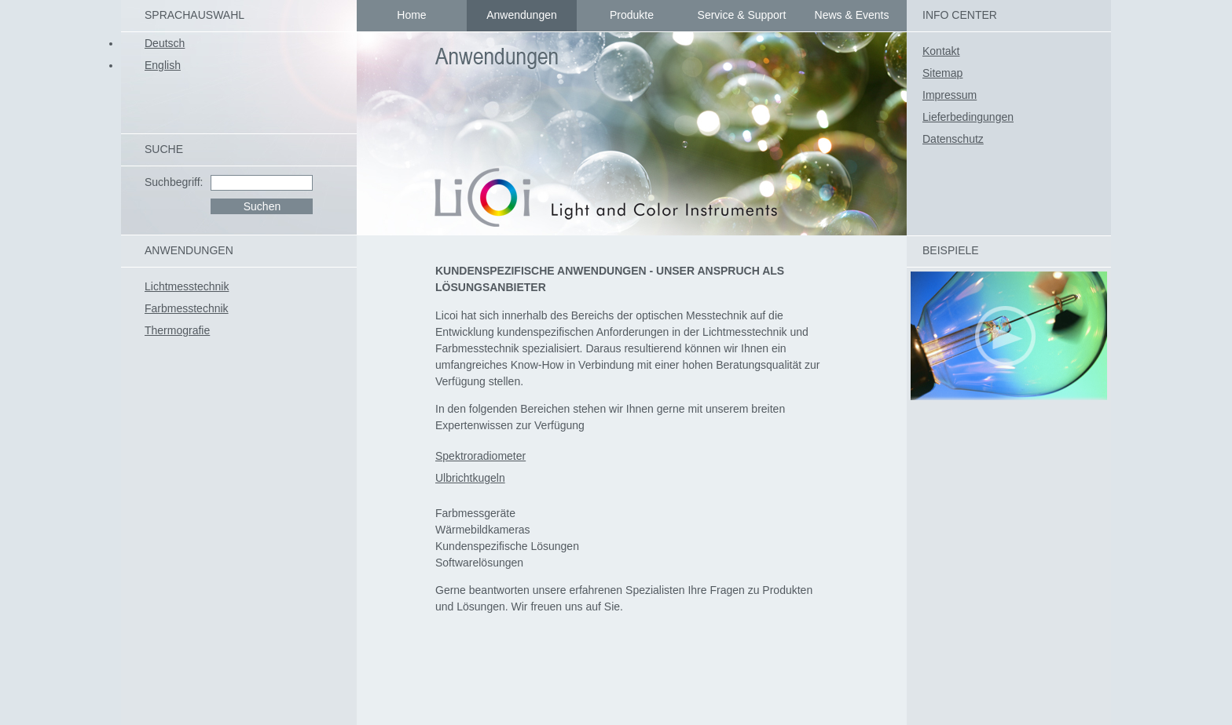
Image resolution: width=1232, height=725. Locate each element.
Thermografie (177, 330)
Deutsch (165, 43)
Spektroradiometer (480, 456)
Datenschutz (953, 139)
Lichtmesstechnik (187, 286)
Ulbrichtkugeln (470, 478)
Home (411, 15)
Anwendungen (521, 15)
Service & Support (742, 15)
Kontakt (940, 51)
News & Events (852, 15)
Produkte (632, 15)
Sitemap (942, 73)
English (163, 65)
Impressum (949, 95)
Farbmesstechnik (187, 308)
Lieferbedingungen (968, 117)
